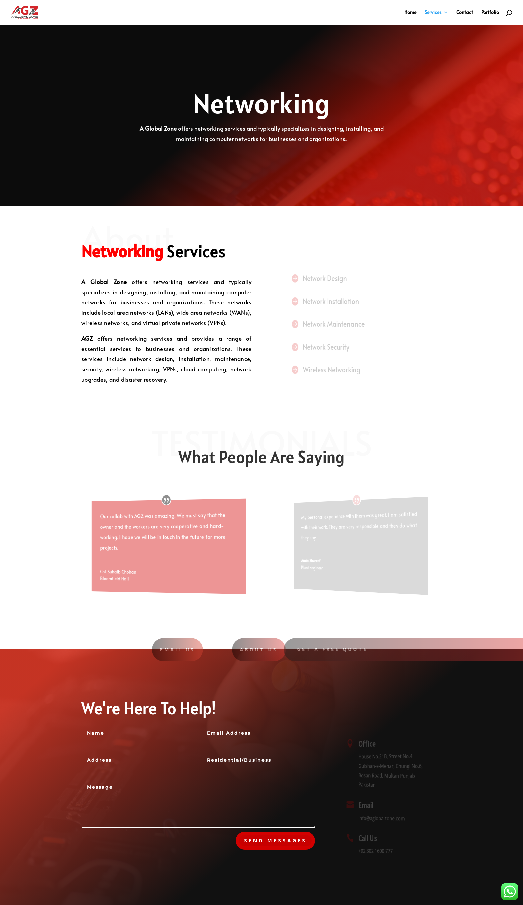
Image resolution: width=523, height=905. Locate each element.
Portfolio (490, 12)
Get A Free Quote (342, 649)
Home (410, 12)
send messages (275, 840)
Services (433, 12)
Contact (464, 12)
